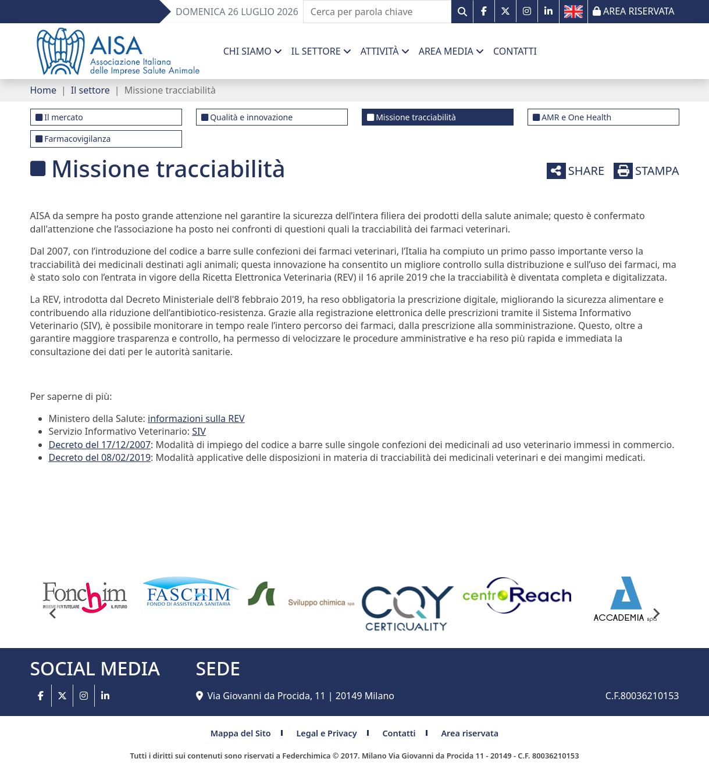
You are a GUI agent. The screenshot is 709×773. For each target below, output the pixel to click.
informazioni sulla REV (196, 418)
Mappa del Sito (241, 733)
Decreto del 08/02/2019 (100, 457)
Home (43, 90)
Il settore (90, 90)
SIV (199, 431)
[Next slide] (656, 613)
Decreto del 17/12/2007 (100, 444)
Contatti (398, 733)
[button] (253, 51)
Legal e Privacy (326, 733)
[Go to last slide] (53, 613)
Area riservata (469, 733)
